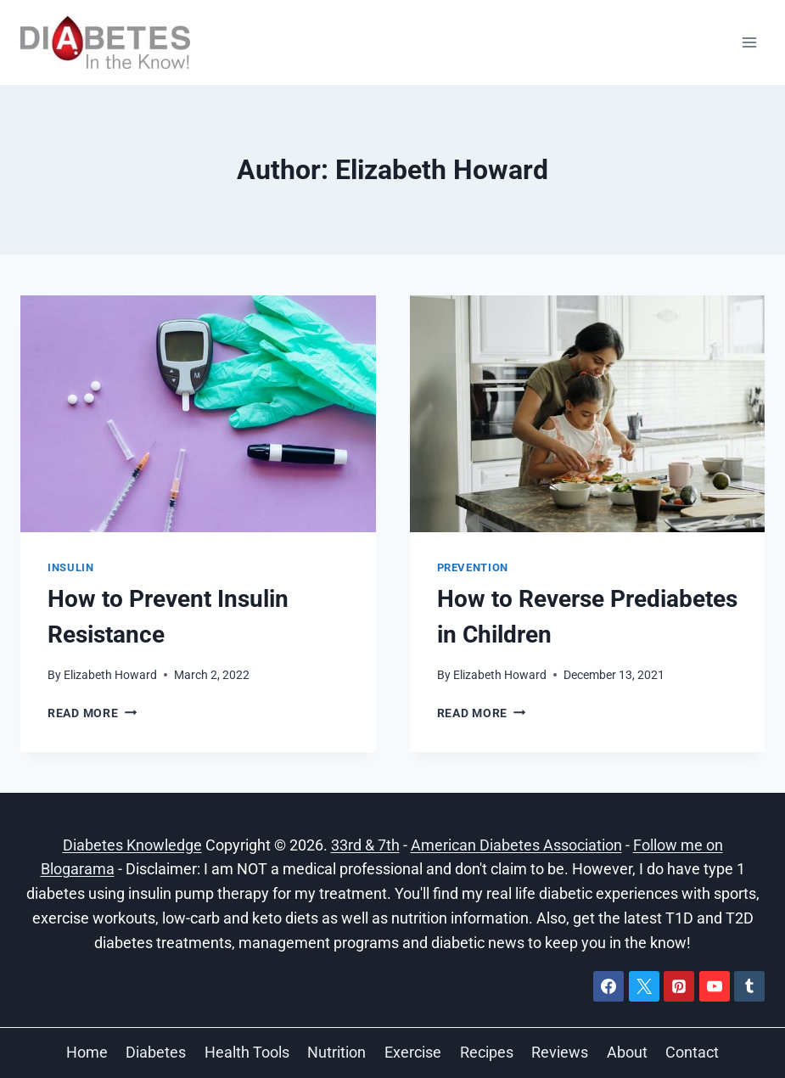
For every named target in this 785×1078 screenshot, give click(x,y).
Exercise (412, 1052)
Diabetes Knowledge (132, 845)
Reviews (559, 1052)
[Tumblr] (749, 986)
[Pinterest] (679, 986)
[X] (644, 986)
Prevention (472, 567)
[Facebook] (608, 986)
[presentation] (198, 413)
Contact (692, 1052)
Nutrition (336, 1052)
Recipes (486, 1052)
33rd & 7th (365, 845)
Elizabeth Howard (110, 675)
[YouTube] (714, 986)
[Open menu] (749, 42)
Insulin (70, 567)
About (627, 1052)
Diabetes (156, 1052)
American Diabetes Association (516, 845)
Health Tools (247, 1052)
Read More (92, 713)
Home (87, 1052)
